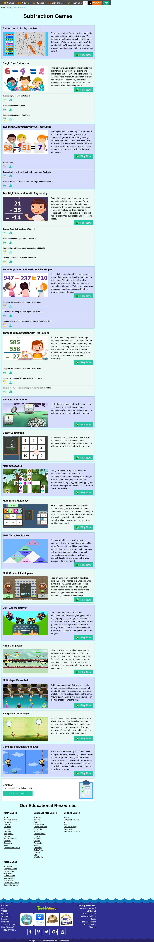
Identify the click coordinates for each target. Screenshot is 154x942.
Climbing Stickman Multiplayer (20, 746)
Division (7, 824)
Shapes (7, 829)
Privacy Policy (90, 924)
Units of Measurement (12, 848)
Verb (35, 855)
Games (4, 908)
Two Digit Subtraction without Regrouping (27, 126)
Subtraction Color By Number (20, 28)
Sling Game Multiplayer (16, 713)
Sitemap (92, 927)
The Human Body (70, 827)
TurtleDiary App (8, 930)
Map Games (8, 873)
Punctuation (38, 843)
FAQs (93, 919)
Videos (4, 911)
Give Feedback (89, 913)
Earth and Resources (71, 820)
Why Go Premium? (88, 908)
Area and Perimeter (11, 820)
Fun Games (8, 866)
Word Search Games (11, 883)
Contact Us (91, 911)
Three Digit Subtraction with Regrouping (26, 333)
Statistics (7, 841)
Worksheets (6, 916)
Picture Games (9, 876)
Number (7, 836)
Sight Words (38, 850)
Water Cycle (68, 829)
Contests (5, 922)
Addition (7, 817)
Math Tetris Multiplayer (16, 535)
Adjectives (37, 817)
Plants (66, 824)
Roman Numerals (10, 838)
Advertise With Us (88, 916)
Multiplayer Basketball (15, 680)
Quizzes (4, 913)
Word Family (38, 857)
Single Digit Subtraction (16, 63)
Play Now (83, 54)
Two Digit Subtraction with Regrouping (25, 193)
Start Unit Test (17, 793)
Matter (66, 822)
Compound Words (40, 827)
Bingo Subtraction (13, 432)
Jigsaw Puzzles (9, 871)
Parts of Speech (39, 834)
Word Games (8, 880)
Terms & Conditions (88, 922)
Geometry (7, 831)
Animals (67, 817)
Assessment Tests (9, 924)
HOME (3, 7)
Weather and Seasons (72, 831)
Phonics (37, 836)
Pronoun (37, 841)
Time (6, 845)
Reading (37, 845)
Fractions (7, 827)
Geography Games (11, 885)
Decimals (7, 822)
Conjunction (38, 829)
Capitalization (39, 824)
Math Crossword (12, 466)
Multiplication (8, 834)
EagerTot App (7, 927)
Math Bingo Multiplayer (16, 500)
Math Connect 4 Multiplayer (18, 573)
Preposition (38, 838)
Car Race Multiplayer (15, 608)
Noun (36, 831)
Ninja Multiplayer (12, 645)
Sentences (38, 848)
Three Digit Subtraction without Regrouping (28, 269)
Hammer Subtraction (15, 399)
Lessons (4, 919)
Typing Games (9, 878)
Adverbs (37, 820)
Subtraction (8, 843)
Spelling (37, 852)
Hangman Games (10, 869)
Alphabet (37, 822)
